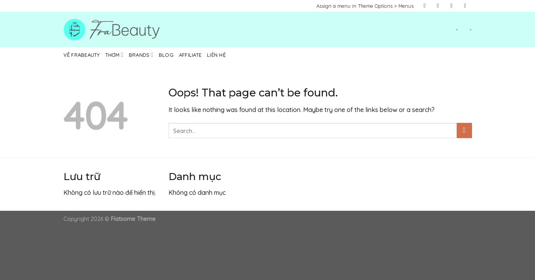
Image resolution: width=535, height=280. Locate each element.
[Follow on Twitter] (452, 5)
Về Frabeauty (81, 55)
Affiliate (190, 55)
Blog (166, 55)
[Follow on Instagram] (438, 5)
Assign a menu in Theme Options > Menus (365, 6)
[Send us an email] (465, 5)
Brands (141, 54)
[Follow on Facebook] (424, 5)
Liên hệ (216, 55)
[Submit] (464, 130)
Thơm (114, 54)
